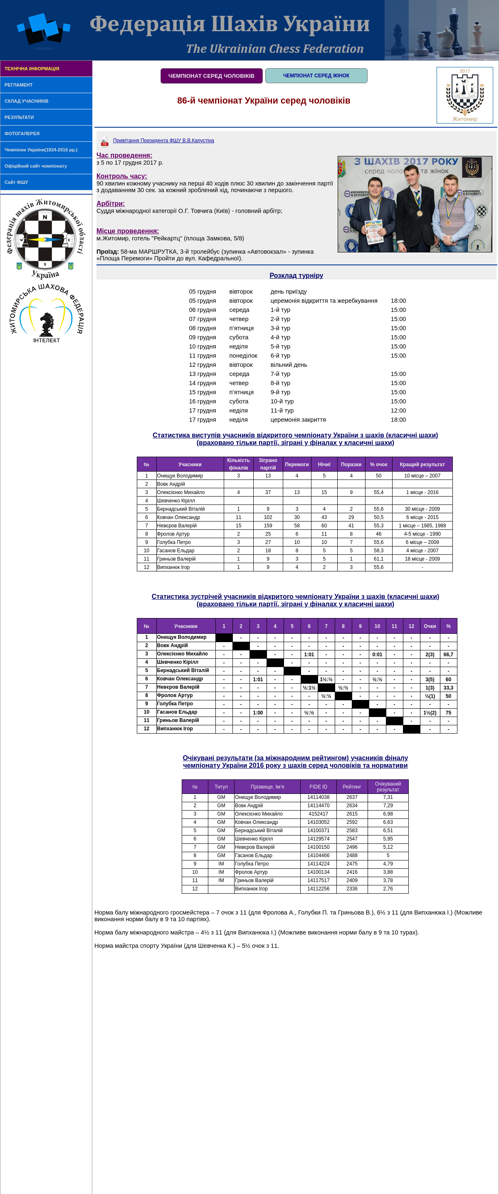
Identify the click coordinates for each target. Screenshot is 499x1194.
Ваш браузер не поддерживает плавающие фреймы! (295, 519)
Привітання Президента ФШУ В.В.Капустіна (163, 140)
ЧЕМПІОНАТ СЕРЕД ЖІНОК (316, 76)
